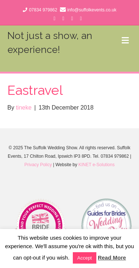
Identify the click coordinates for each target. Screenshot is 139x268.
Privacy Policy (38, 164)
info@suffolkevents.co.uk (91, 9)
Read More (112, 257)
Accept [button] (84, 258)
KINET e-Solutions (96, 164)
